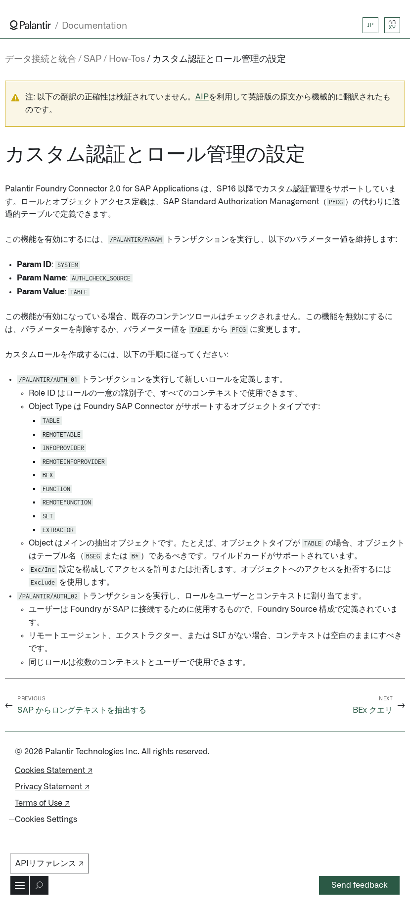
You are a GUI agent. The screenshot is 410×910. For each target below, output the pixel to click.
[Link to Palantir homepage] (30, 25)
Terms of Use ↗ (42, 803)
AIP (202, 97)
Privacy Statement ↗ (52, 787)
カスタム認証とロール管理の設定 (219, 59)
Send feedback (359, 885)
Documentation (94, 26)
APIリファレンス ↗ (49, 863)
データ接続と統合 (40, 59)
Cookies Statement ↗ (53, 770)
